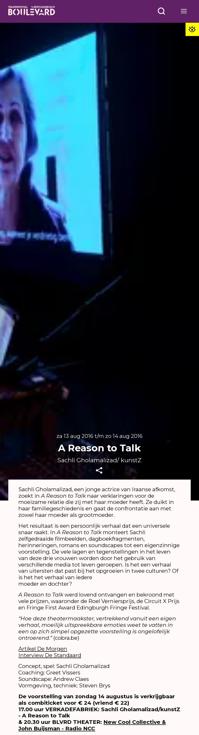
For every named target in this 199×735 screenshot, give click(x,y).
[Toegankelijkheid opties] (191, 30)
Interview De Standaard (49, 655)
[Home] (31, 11)
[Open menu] (161, 11)
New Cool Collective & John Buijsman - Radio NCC (92, 725)
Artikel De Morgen (42, 648)
